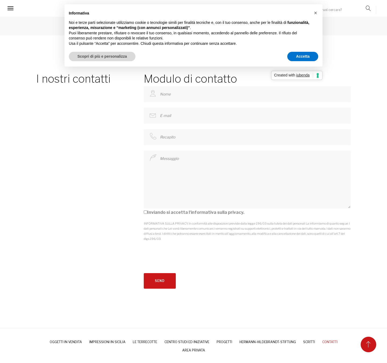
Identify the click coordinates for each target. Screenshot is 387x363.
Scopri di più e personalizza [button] (102, 56)
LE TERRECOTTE (145, 342)
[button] (315, 13)
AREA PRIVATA (193, 350)
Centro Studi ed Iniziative (186, 342)
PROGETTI (224, 342)
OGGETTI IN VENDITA (66, 342)
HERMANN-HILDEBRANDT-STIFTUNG (267, 342)
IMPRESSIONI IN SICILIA (107, 342)
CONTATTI (330, 342)
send (160, 281)
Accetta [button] (303, 56)
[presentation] (184, 251)
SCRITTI (309, 342)
